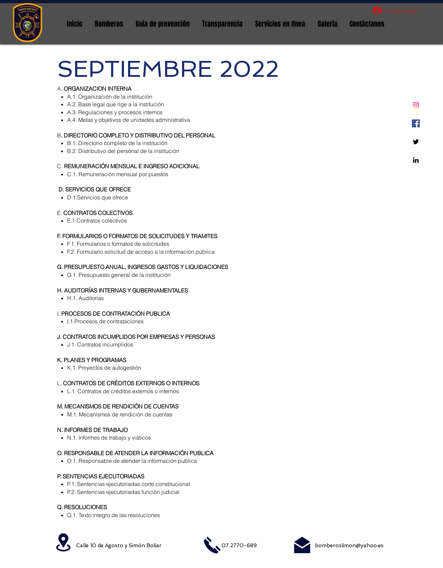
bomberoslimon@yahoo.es (349, 545)
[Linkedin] (416, 160)
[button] (109, 24)
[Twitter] (416, 142)
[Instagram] (416, 105)
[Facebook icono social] (416, 123)
